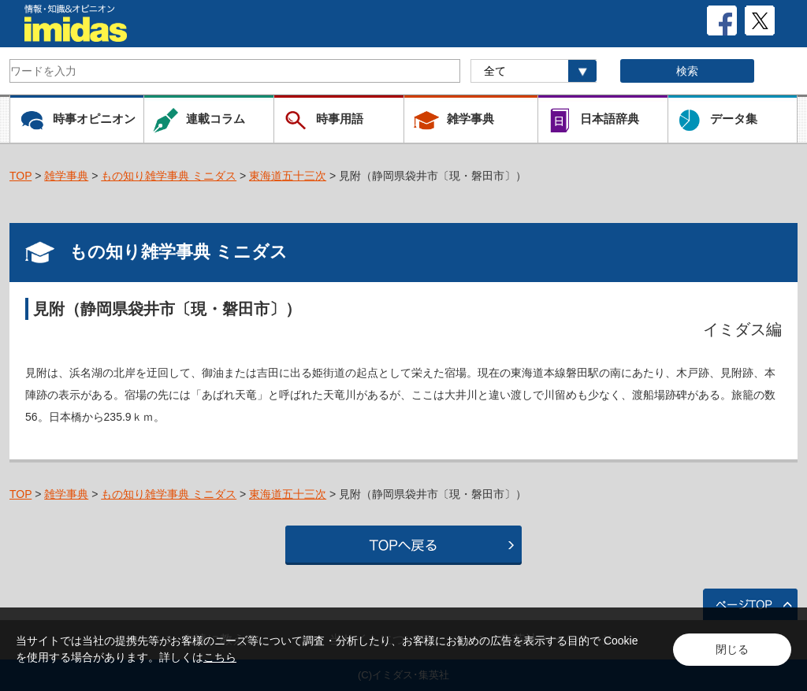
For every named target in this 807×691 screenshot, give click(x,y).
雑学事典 (66, 175)
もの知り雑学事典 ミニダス (168, 175)
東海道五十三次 (287, 175)
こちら (219, 657)
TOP (20, 175)
